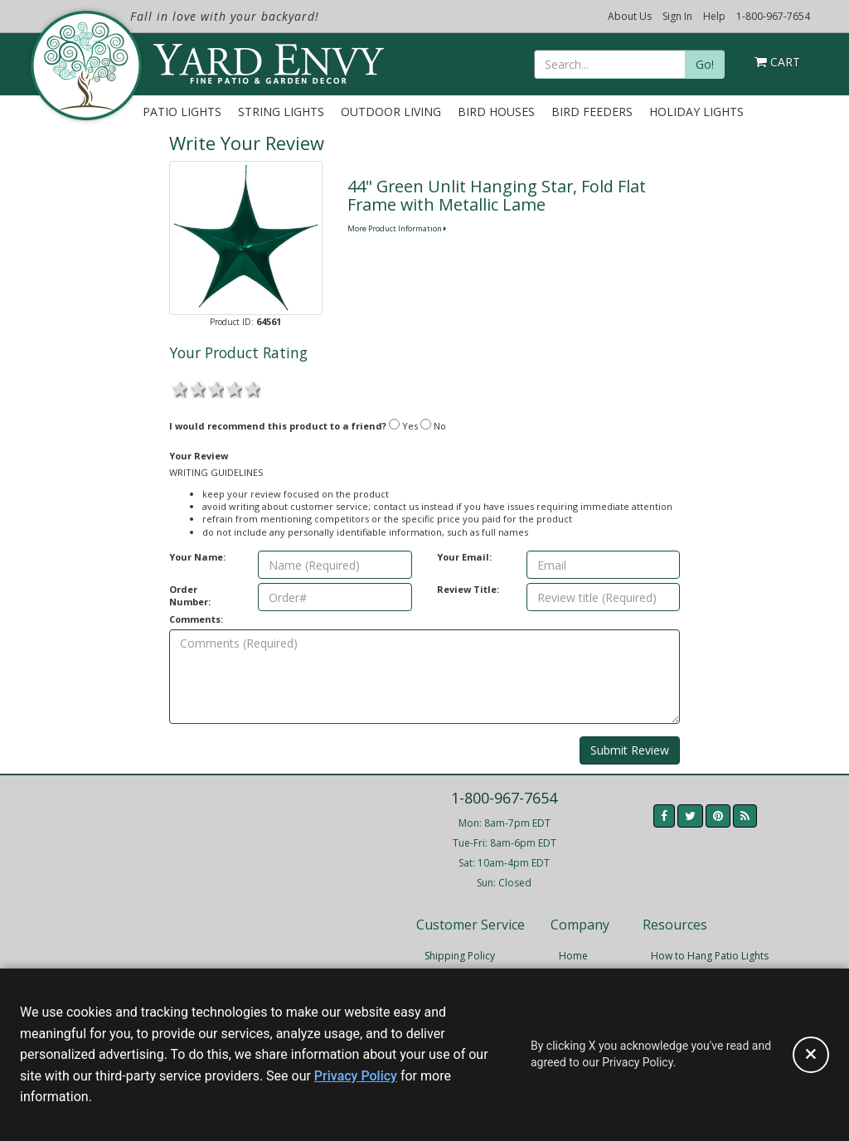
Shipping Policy (459, 956)
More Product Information (396, 228)
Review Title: (468, 589)
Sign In (677, 16)
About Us (630, 16)
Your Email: (464, 557)
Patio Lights (182, 111)
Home (573, 956)
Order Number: (190, 595)
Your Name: (197, 557)
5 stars (251, 388)
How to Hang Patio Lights (710, 956)
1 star (178, 388)
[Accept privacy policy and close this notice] (811, 1055)
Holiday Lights (696, 111)
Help (714, 16)
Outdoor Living (391, 111)
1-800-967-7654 (773, 16)
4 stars (233, 388)
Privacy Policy (355, 1076)
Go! (705, 64)
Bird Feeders (592, 111)
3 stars (215, 388)
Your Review (198, 455)
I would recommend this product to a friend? (277, 426)
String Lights (281, 111)
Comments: (196, 619)
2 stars (196, 388)
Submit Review (629, 750)
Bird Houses (496, 111)
